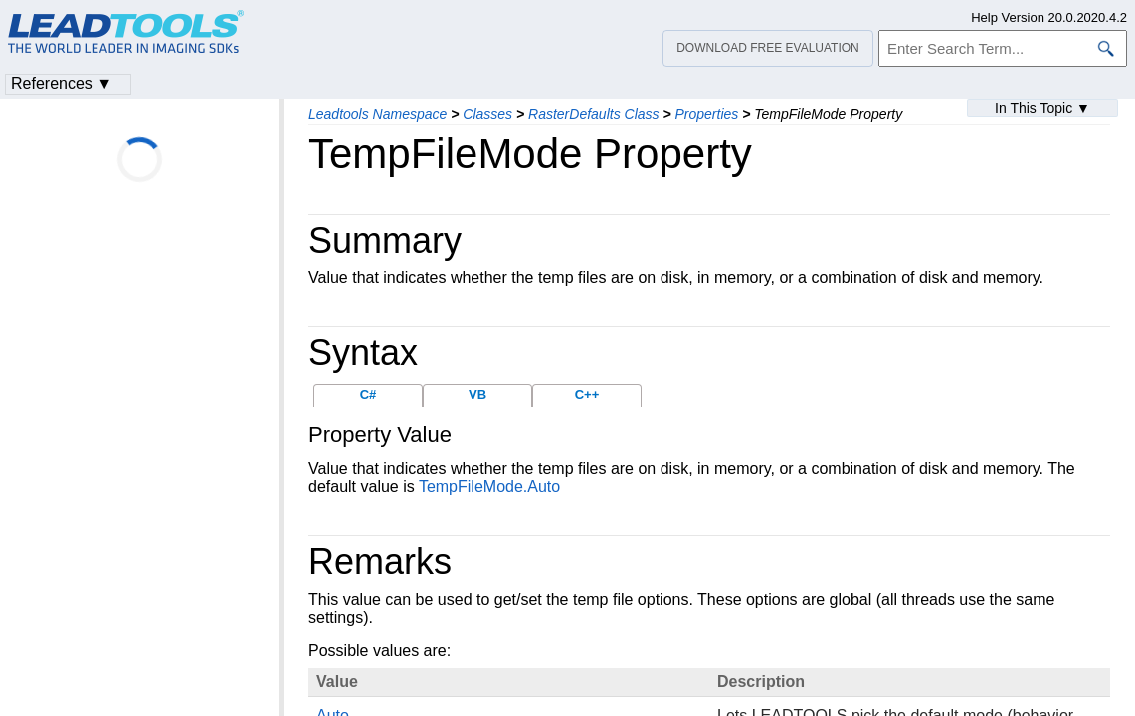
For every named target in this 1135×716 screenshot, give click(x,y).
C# (368, 394)
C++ (587, 394)
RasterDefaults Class (594, 114)
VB (477, 394)
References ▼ (61, 83)
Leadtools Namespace (377, 114)
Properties (707, 114)
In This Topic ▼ (1042, 108)
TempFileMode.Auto (489, 486)
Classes (487, 114)
